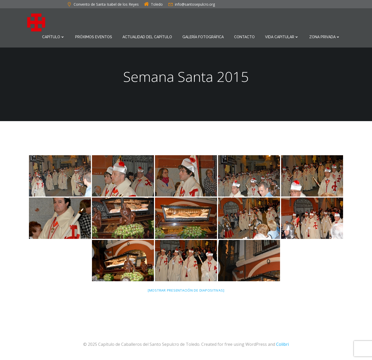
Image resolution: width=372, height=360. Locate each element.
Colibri (282, 345)
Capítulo (53, 37)
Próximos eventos (93, 37)
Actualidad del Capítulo (147, 37)
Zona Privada (324, 37)
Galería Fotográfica (203, 37)
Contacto (244, 37)
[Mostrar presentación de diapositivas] (186, 290)
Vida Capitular (282, 37)
